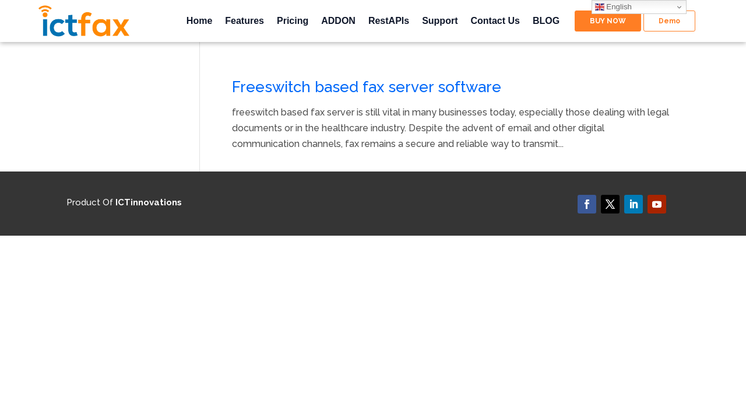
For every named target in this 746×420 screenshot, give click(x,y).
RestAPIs (388, 21)
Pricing (292, 21)
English (613, 7)
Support (440, 21)
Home (199, 21)
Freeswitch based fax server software (366, 87)
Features (244, 21)
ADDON (338, 21)
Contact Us (494, 21)
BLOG (546, 21)
